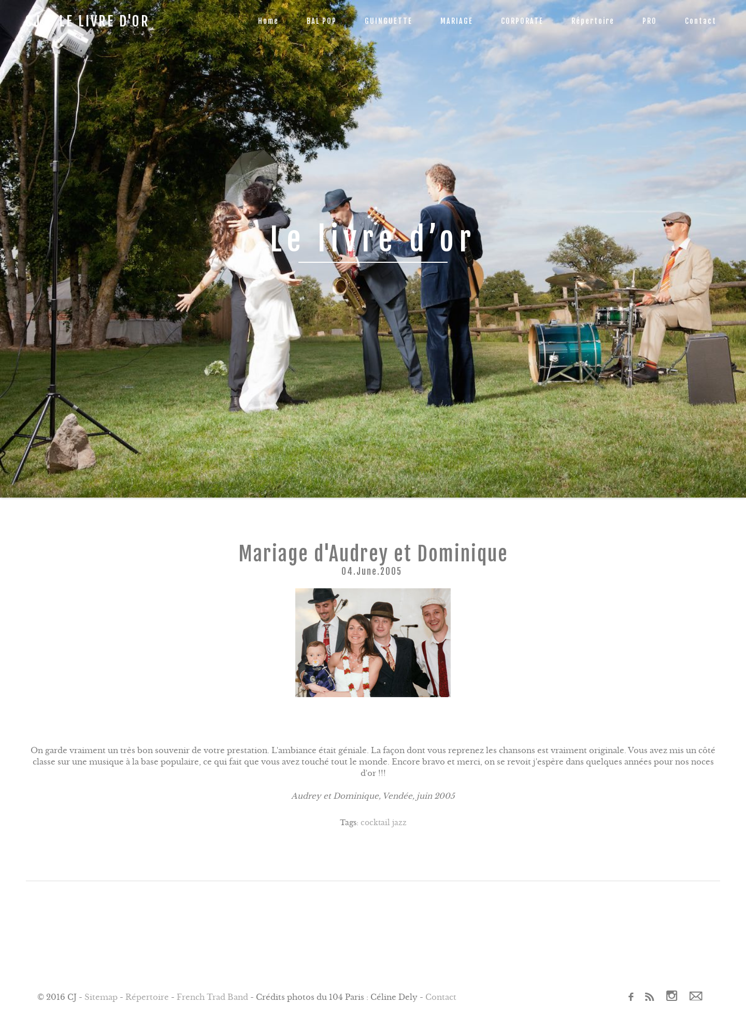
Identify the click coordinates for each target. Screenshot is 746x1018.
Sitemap (101, 997)
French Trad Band (212, 997)
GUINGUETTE (388, 21)
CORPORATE (522, 21)
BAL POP (322, 21)
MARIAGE (456, 21)
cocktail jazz (384, 822)
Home (268, 21)
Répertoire (592, 21)
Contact (700, 21)
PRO (649, 21)
